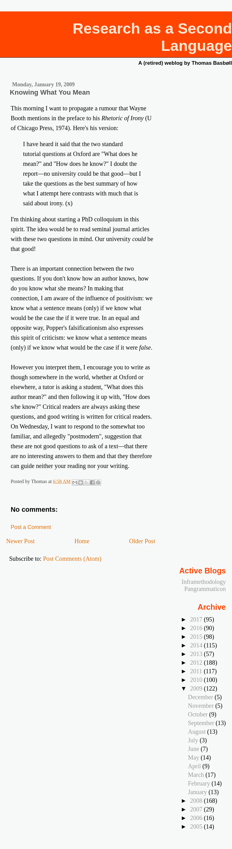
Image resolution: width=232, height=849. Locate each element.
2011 (197, 671)
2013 (197, 653)
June (194, 748)
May (194, 757)
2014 (197, 645)
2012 (197, 662)
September (202, 723)
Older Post (142, 541)
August (197, 731)
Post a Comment (31, 527)
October (198, 714)
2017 (197, 619)
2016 (197, 628)
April (195, 766)
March (197, 774)
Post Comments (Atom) (72, 558)
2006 (197, 817)
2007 (197, 809)
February (200, 783)
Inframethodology (204, 581)
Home (82, 541)
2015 (197, 636)
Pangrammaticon (205, 588)
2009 (197, 688)
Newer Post (20, 541)
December (201, 697)
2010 (197, 679)
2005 (197, 826)
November (201, 705)
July (194, 740)
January (198, 792)
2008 (197, 800)
